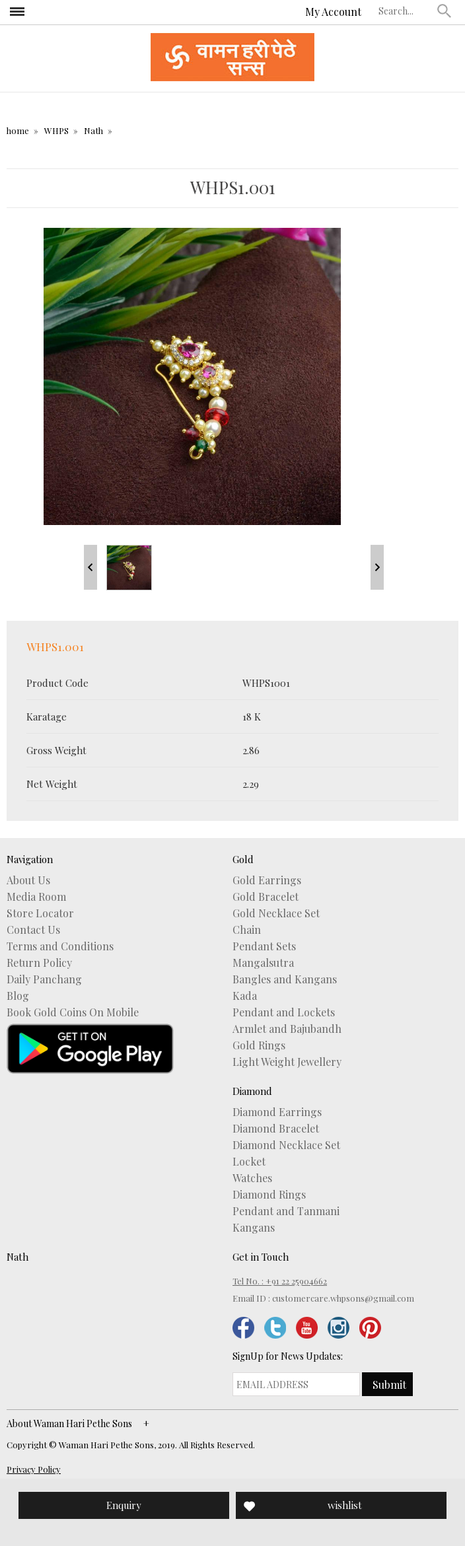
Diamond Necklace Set (286, 1145)
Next (377, 567)
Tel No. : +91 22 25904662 (279, 1280)
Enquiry (123, 1505)
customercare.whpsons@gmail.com (343, 1298)
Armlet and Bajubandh (286, 1029)
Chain (246, 930)
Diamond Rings (269, 1194)
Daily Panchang (44, 979)
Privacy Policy (34, 1469)
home (18, 130)
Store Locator (40, 913)
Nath (93, 130)
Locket (249, 1161)
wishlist (345, 1505)
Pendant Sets (264, 946)
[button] (444, 10)
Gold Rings (258, 1045)
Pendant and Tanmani (286, 1211)
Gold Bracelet (265, 897)
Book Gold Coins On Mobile (73, 1012)
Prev (90, 567)
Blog (18, 996)
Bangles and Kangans (284, 979)
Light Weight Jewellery (286, 1062)
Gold (243, 859)
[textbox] (404, 10)
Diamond (252, 1091)
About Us (28, 880)
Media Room (36, 897)
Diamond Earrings (277, 1112)
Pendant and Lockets (283, 1012)
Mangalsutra (263, 963)
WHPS (56, 130)
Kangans (253, 1227)
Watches (252, 1178)
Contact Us (33, 930)
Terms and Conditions (60, 946)
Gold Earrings (266, 880)
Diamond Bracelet (275, 1128)
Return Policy (39, 963)
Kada (244, 996)
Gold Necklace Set (276, 913)
